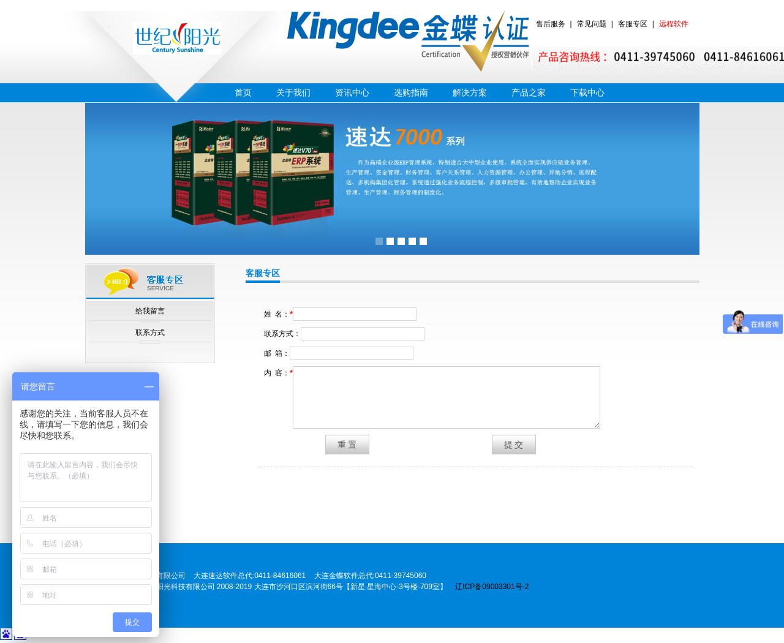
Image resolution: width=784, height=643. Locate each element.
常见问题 (591, 24)
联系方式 (150, 332)
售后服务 (550, 24)
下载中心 (587, 92)
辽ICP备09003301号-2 (492, 586)
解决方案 (470, 92)
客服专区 (632, 24)
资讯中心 (352, 92)
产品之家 (528, 92)
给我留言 (150, 311)
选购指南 (411, 92)
